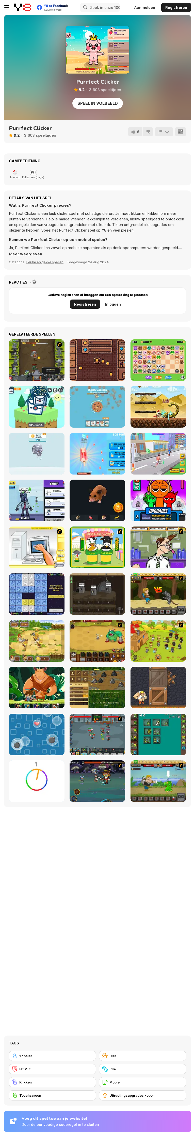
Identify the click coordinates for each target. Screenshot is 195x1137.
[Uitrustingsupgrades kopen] (142, 1095)
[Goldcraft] (97, 687)
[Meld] (164, 131)
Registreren (176, 7)
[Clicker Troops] (97, 734)
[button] (25, 254)
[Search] (84, 7)
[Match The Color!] (36, 781)
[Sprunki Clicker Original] (158, 500)
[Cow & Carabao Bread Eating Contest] (97, 547)
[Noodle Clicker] (36, 407)
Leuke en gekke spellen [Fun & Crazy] (44, 262)
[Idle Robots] (36, 454)
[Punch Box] (158, 687)
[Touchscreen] (52, 1095)
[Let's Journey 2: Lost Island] (158, 781)
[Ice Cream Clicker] (97, 454)
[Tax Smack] (158, 547)
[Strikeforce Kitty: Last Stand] (158, 641)
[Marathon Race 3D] (158, 454)
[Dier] (142, 1056)
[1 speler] (52, 1056)
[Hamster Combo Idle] (97, 500)
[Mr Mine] (97, 594)
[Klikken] (52, 1082)
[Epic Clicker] (36, 360)
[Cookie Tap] (97, 407)
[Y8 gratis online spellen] (22, 7)
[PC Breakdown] (36, 547)
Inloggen (113, 304)
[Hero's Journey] (36, 687)
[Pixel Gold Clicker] (97, 360)
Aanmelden (144, 7)
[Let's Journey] (158, 594)
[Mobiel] (142, 1082)
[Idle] (142, 1069)
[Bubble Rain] (36, 734)
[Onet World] (158, 360)
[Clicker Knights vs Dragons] (158, 407)
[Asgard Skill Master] (97, 781)
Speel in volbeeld (97, 103)
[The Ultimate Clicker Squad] (97, 641)
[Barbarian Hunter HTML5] (36, 641)
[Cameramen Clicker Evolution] (36, 500)
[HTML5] (52, 1069)
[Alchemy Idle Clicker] (158, 734)
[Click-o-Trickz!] (36, 594)
